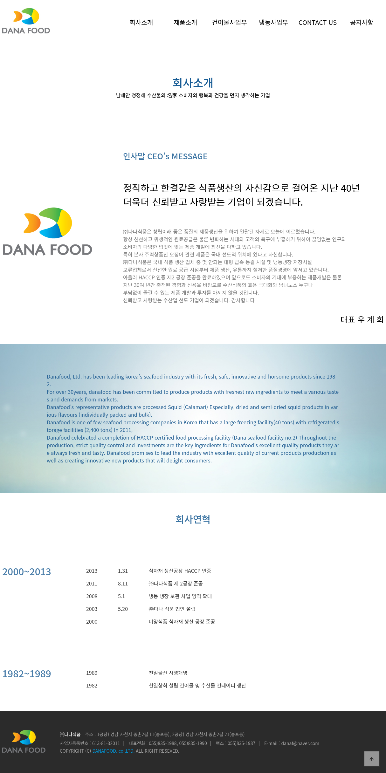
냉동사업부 (273, 22)
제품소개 (185, 22)
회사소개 (141, 22)
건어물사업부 (229, 22)
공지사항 (362, 22)
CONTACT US (318, 22)
